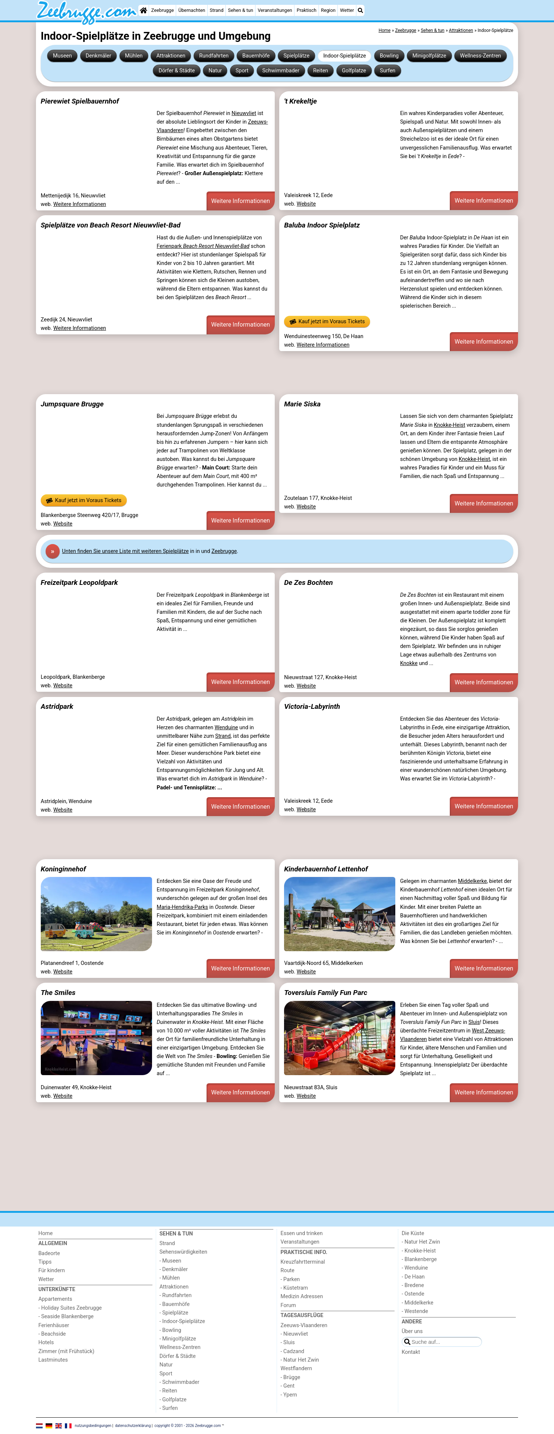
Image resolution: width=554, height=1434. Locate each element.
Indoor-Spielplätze (344, 56)
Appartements (55, 1299)
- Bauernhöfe (174, 1304)
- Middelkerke (417, 1303)
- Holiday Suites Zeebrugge (70, 1308)
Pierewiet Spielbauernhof (80, 101)
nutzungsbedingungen (93, 1426)
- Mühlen (169, 1278)
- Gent (288, 1386)
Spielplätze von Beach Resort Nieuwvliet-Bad (111, 225)
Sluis (474, 1022)
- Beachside (52, 1334)
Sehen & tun (240, 10)
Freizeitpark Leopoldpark (79, 582)
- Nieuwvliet (294, 1334)
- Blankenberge (419, 1259)
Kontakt (411, 1352)
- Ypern (289, 1395)
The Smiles (58, 992)
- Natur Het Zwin (300, 1360)
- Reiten (168, 1391)
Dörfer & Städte (177, 71)
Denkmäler (98, 56)
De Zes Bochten (308, 582)
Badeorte (49, 1253)
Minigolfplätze (429, 56)
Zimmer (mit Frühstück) (66, 1351)
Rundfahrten (213, 56)
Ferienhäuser (53, 1325)
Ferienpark (203, 246)
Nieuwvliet (243, 113)
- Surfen (168, 1408)
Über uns (412, 1331)
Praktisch (306, 10)
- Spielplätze (173, 1313)
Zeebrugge (162, 10)
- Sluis (288, 1342)
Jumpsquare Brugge (72, 404)
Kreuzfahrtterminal (303, 1262)
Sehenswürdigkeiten (183, 1252)
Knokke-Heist (449, 425)
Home (45, 1233)
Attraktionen (170, 56)
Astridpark (57, 706)
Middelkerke (472, 881)
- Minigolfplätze (177, 1339)
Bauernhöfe (256, 56)
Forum (288, 1305)
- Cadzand (292, 1351)
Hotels (46, 1342)
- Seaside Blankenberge (65, 1316)
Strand (216, 10)
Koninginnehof (63, 869)
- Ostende (413, 1294)
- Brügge (290, 1377)
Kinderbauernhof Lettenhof (326, 869)
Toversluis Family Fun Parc (325, 992)
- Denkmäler (173, 1269)
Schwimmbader (280, 71)
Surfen (387, 71)
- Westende (415, 1311)
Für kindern (51, 1270)
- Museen (170, 1261)
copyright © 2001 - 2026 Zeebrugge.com (188, 1426)
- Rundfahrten (175, 1295)
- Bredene (413, 1285)
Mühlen (134, 56)
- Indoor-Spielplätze (182, 1321)
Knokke (409, 663)
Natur (215, 71)
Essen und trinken (302, 1233)
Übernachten (191, 10)
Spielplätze (296, 56)
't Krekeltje (300, 101)
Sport (241, 71)
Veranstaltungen (275, 10)
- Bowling (170, 1330)
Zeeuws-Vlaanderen (304, 1325)
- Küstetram (294, 1288)
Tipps (45, 1262)
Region (328, 10)
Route (287, 1270)
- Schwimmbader (179, 1382)
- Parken (290, 1279)
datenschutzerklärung (133, 1426)
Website (306, 204)
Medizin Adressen (302, 1296)
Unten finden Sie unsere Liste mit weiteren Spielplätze (125, 551)
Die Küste (413, 1233)
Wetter (347, 10)
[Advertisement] (258, 372)
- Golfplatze (173, 1400)
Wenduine (226, 727)
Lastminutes (52, 1360)
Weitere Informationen (79, 204)
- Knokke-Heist (419, 1251)
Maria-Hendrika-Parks (182, 907)
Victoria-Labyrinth (312, 706)
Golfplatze (354, 71)
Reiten (320, 71)
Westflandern (296, 1368)
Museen (62, 56)
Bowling (389, 56)
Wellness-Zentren (480, 56)
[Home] (143, 10)
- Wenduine (415, 1268)
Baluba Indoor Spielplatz (322, 225)
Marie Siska (302, 404)
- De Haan (413, 1277)
